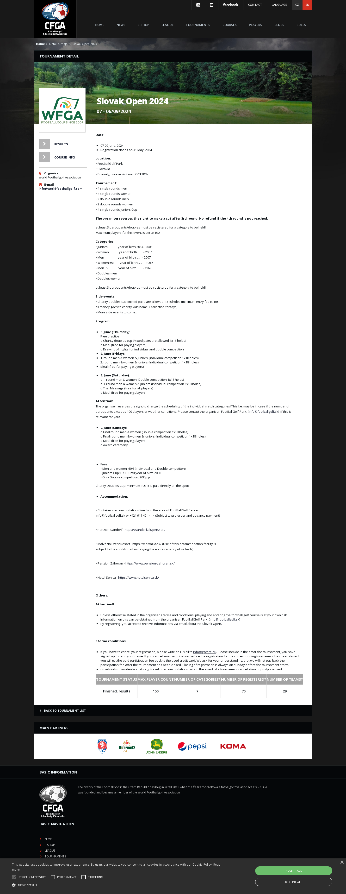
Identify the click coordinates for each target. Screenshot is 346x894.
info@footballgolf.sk (263, 411)
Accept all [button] (294, 870)
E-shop (143, 25)
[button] (116, 885)
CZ (297, 5)
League (167, 25)
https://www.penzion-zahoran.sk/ (150, 563)
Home (99, 25)
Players (255, 25)
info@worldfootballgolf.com (60, 189)
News (121, 25)
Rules (301, 25)
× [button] (342, 862)
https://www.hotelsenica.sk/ (138, 577)
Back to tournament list (62, 711)
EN (307, 5)
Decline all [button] (293, 882)
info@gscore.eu (204, 652)
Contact (255, 5)
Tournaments (198, 25)
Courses (229, 25)
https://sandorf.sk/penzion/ (145, 529)
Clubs (279, 25)
